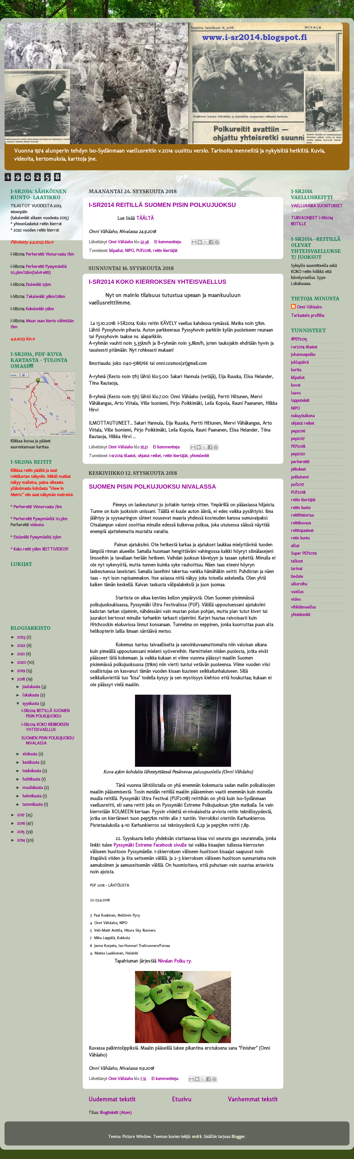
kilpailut (116, 250)
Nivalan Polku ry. (175, 961)
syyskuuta (31, 703)
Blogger (238, 1136)
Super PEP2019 (303, 553)
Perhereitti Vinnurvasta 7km (50, 254)
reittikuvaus (301, 523)
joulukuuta (31, 686)
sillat (295, 545)
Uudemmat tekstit (111, 1099)
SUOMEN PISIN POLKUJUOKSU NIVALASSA (152, 486)
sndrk (197, 1136)
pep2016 (298, 431)
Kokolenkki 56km (40, 308)
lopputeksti (300, 400)
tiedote (297, 576)
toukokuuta (32, 770)
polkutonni (300, 477)
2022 (21, 645)
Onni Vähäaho (309, 307)
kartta (296, 369)
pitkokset (298, 469)
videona (37, 524)
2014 (21, 840)
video (296, 599)
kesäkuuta (31, 762)
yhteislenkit (199, 455)
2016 (21, 823)
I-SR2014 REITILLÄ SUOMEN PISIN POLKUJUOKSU (162, 205)
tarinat (296, 568)
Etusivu (181, 1099)
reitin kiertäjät (165, 250)
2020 (22, 662)
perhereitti (300, 461)
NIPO (129, 250)
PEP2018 (298, 446)
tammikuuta (33, 804)
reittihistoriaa (302, 515)
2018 (21, 679)
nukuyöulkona (303, 415)
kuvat (295, 385)
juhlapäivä (300, 362)
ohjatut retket (149, 455)
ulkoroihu (299, 584)
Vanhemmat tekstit (253, 1099)
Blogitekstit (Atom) (116, 1112)
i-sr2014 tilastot (122, 455)
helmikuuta (32, 796)
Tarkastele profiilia (307, 315)
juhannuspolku (303, 354)
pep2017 (298, 438)
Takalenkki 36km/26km (45, 296)
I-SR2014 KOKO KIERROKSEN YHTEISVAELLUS (157, 281)
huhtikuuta (31, 779)
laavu (296, 393)
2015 (21, 831)
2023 (21, 637)
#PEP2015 (299, 339)
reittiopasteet (302, 530)
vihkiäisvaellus (303, 607)
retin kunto (300, 538)
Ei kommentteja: (168, 241)
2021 (21, 654)
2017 (21, 815)
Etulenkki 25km (38, 284)
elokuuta (30, 754)
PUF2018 (143, 250)
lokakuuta (31, 695)
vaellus (297, 591)
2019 (21, 670)
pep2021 (298, 454)
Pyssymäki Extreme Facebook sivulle (150, 845)
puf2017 (297, 484)
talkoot (297, 561)
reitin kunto (300, 507)
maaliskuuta (33, 787)
